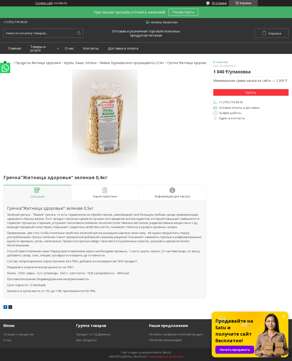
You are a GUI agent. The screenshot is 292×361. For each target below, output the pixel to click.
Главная (14, 48)
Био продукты (86, 340)
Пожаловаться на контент (166, 356)
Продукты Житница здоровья (38, 63)
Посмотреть (183, 12)
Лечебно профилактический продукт (176, 334)
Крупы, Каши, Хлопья (80, 63)
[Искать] (78, 33)
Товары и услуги (38, 48)
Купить (250, 92)
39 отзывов (219, 3)
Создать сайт (44, 3)
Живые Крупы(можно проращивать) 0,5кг (132, 63)
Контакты (91, 48)
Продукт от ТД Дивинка (93, 334)
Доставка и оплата (123, 48)
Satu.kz (166, 352)
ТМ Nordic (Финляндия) (165, 340)
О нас (69, 48)
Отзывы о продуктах (18, 334)
